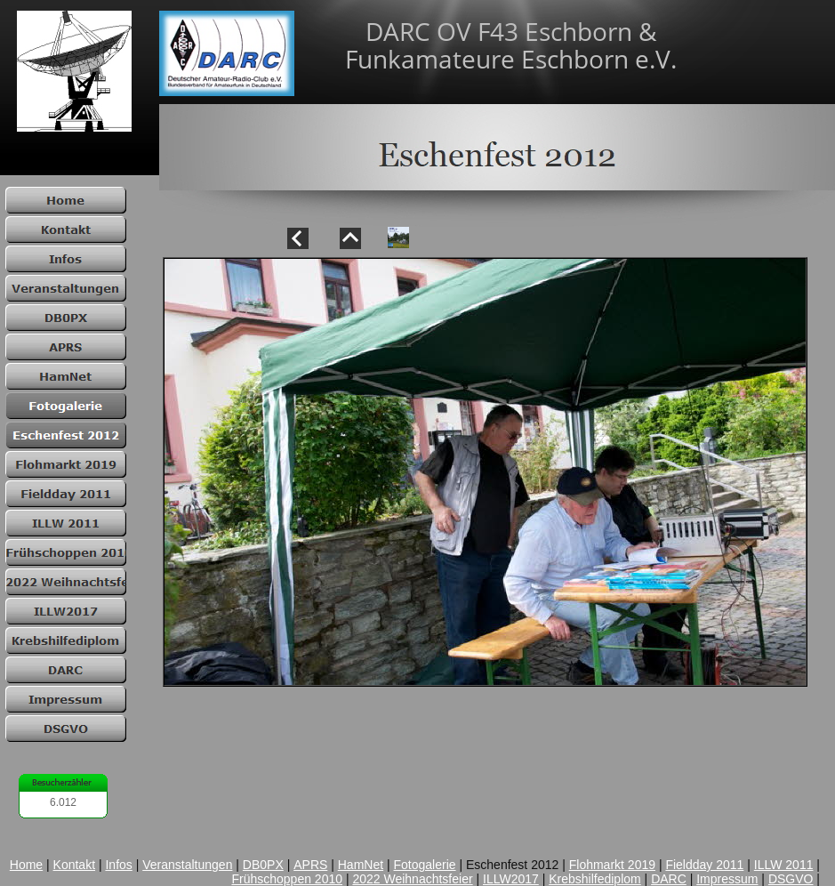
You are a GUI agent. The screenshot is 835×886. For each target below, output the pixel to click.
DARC (668, 879)
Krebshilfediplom (595, 879)
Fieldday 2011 (704, 865)
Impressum (727, 879)
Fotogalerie (425, 865)
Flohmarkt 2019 (612, 865)
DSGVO (791, 879)
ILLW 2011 (784, 865)
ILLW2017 (511, 879)
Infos (118, 865)
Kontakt (74, 865)
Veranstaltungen (187, 865)
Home (26, 865)
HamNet (360, 865)
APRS (310, 865)
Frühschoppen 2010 (286, 879)
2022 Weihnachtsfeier (412, 879)
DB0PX (263, 865)
